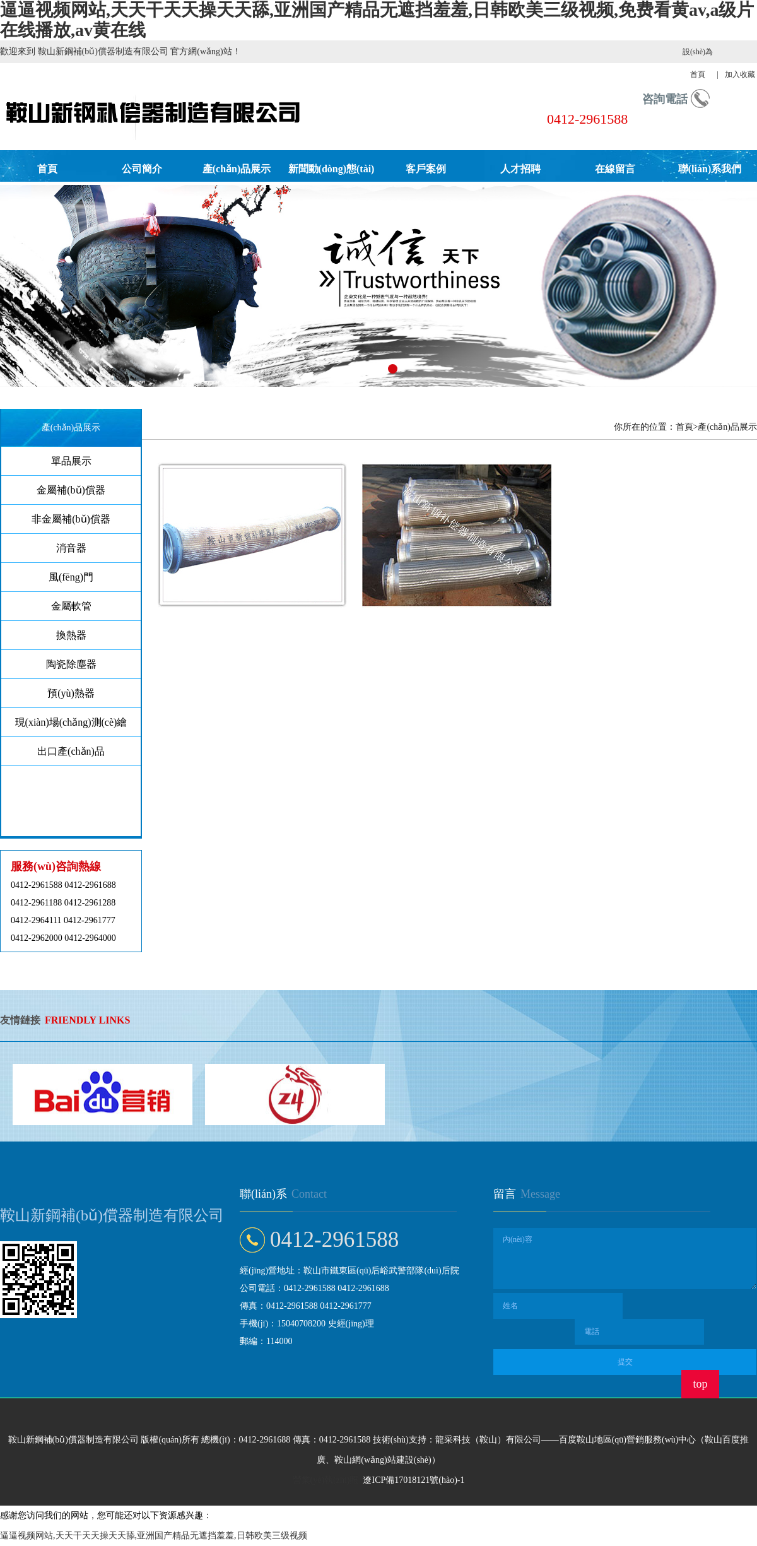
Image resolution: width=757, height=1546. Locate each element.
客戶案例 (426, 168)
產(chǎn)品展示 (236, 168)
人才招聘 (520, 168)
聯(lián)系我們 (709, 168)
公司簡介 (142, 168)
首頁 (47, 168)
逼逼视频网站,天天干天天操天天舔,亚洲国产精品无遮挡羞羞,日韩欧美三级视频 (153, 1535)
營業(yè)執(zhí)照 (326, 1480)
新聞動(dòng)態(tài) (331, 168)
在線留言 (615, 168)
